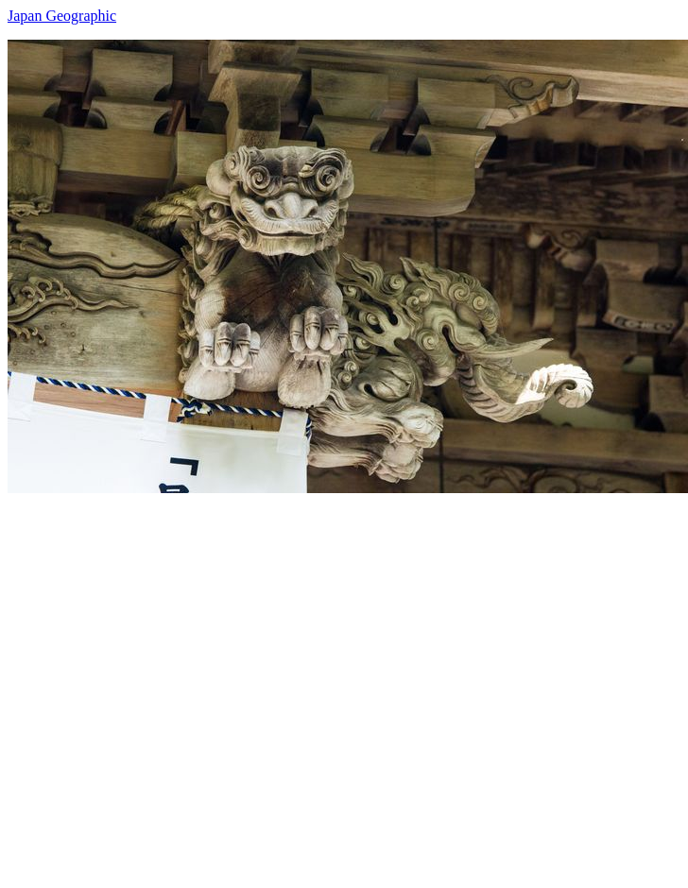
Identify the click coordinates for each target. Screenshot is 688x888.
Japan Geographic (62, 16)
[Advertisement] (190, 683)
